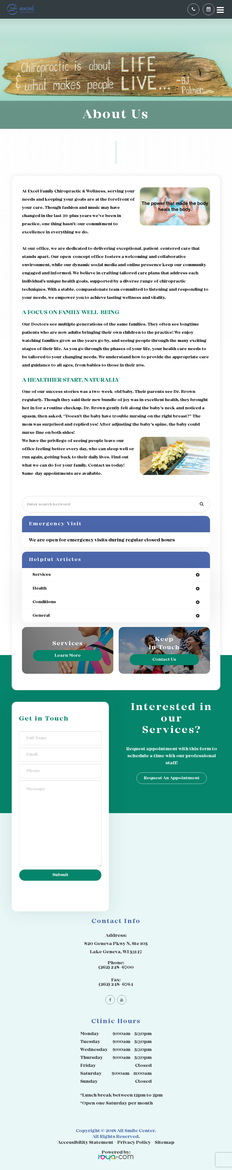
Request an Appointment (171, 778)
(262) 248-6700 (116, 967)
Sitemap (164, 1143)
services (42, 574)
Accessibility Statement (85, 1143)
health (40, 588)
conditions (44, 602)
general (41, 615)
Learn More (68, 655)
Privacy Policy (134, 1143)
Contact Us (164, 660)
